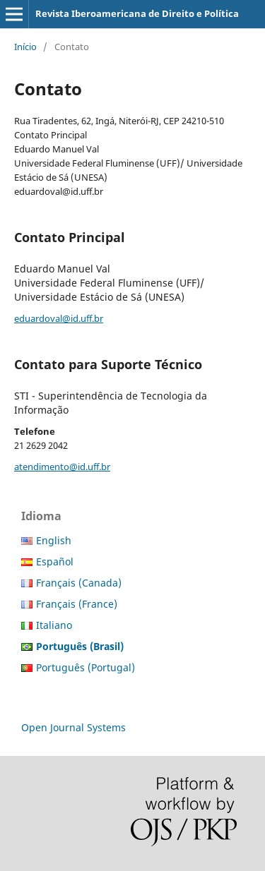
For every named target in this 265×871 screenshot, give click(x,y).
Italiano (54, 625)
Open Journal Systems (73, 727)
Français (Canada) (79, 582)
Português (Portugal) (85, 667)
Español (54, 561)
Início (25, 46)
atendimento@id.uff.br (62, 466)
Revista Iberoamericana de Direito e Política (137, 13)
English (53, 540)
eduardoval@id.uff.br (58, 318)
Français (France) (76, 604)
